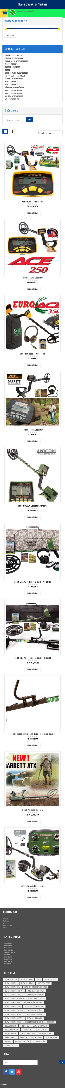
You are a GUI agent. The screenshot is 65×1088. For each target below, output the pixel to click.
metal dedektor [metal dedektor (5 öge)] (51, 1038)
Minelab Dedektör (8, 945)
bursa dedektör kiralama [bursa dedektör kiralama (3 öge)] (14, 1010)
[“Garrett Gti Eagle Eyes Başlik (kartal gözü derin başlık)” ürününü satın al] (32, 745)
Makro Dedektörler (13, 82)
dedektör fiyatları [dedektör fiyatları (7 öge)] (12, 1030)
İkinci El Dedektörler (15, 76)
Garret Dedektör (12, 67)
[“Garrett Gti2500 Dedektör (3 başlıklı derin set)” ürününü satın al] (32, 669)
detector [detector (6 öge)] (23, 1038)
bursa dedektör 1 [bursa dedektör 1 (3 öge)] (11, 983)
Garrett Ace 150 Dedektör (32, 202)
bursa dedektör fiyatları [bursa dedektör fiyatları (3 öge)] (14, 995)
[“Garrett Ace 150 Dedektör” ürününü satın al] (32, 213)
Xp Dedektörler (12, 99)
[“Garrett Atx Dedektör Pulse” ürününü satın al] (32, 821)
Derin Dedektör (7, 963)
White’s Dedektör (8, 957)
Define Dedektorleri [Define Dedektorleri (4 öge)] (27, 1034)
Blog (4, 923)
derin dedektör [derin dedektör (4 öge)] (10, 1038)
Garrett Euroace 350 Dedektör (32, 354)
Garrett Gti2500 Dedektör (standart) (32, 506)
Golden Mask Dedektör (9, 952)
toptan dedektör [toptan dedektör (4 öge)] (39, 1042)
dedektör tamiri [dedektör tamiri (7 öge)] (41, 1030)
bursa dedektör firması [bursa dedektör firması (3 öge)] (35, 991)
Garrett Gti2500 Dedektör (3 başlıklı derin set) (32, 658)
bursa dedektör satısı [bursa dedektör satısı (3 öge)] (35, 1018)
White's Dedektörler (14, 96)
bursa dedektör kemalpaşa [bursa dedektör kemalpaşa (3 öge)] (34, 1006)
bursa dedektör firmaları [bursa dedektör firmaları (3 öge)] (14, 991)
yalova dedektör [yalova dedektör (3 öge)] (11, 1045)
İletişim (4, 928)
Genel (7, 70)
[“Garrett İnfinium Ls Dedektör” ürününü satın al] (32, 897)
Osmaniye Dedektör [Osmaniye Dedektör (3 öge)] (22, 1042)
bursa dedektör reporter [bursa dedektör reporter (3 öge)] (14, 1018)
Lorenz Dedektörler (14, 79)
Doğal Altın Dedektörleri (16, 61)
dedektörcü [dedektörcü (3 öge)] (24, 1026)
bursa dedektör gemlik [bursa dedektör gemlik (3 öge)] (35, 995)
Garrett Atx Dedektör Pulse (32, 810)
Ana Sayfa (5, 11)
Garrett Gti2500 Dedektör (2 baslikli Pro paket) (32, 582)
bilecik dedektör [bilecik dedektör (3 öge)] (26, 979)
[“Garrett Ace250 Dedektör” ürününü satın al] (32, 289)
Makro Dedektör (8, 948)
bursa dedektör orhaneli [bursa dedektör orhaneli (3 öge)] (35, 1014)
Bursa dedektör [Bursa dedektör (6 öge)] (50, 979)
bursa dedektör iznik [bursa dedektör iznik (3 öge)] (12, 1003)
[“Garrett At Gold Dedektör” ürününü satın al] (32, 441)
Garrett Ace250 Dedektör (32, 278)
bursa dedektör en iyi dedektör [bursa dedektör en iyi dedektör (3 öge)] (35, 987)
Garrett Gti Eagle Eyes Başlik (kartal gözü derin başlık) (33, 734)
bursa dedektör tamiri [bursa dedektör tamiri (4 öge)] (13, 1022)
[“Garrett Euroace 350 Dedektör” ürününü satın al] (32, 365)
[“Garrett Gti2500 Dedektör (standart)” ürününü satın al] (32, 517)
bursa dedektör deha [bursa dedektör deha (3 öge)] (12, 987)
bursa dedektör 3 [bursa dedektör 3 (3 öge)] (44, 983)
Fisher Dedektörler (13, 64)
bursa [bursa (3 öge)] (39, 979)
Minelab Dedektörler (14, 87)
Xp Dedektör (7, 954)
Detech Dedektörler (14, 58)
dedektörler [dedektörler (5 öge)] (27, 1030)
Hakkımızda (6, 921)
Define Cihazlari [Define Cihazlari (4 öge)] (10, 1034)
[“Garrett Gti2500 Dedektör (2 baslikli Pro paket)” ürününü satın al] (32, 593)
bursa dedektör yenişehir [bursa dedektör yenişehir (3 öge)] (34, 1022)
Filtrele (10, 36)
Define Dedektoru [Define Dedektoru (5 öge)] (45, 1034)
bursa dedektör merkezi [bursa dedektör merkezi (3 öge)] (13, 1014)
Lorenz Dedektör (8, 961)
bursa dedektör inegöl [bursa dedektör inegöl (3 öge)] (36, 999)
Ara (29, 120)
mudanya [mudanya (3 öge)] (8, 1042)
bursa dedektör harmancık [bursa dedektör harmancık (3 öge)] (14, 999)
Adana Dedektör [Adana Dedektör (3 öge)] (11, 979)
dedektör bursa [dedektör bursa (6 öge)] (10, 1026)
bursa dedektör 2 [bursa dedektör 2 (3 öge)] (27, 983)
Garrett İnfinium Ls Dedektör (32, 886)
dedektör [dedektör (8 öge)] (50, 1022)
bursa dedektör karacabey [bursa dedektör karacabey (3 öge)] (33, 1003)
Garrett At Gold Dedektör (32, 430)
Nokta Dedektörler (13, 90)
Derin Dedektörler (13, 55)
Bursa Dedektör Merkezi (32, 4)
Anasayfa (5, 919)
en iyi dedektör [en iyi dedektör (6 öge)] (36, 1038)
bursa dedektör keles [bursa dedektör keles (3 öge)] (13, 1006)
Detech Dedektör (8, 959)
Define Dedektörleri (7, 925)
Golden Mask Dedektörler (16, 73)
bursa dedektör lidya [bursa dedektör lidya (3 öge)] (34, 1010)
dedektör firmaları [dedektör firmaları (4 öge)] (40, 1026)
